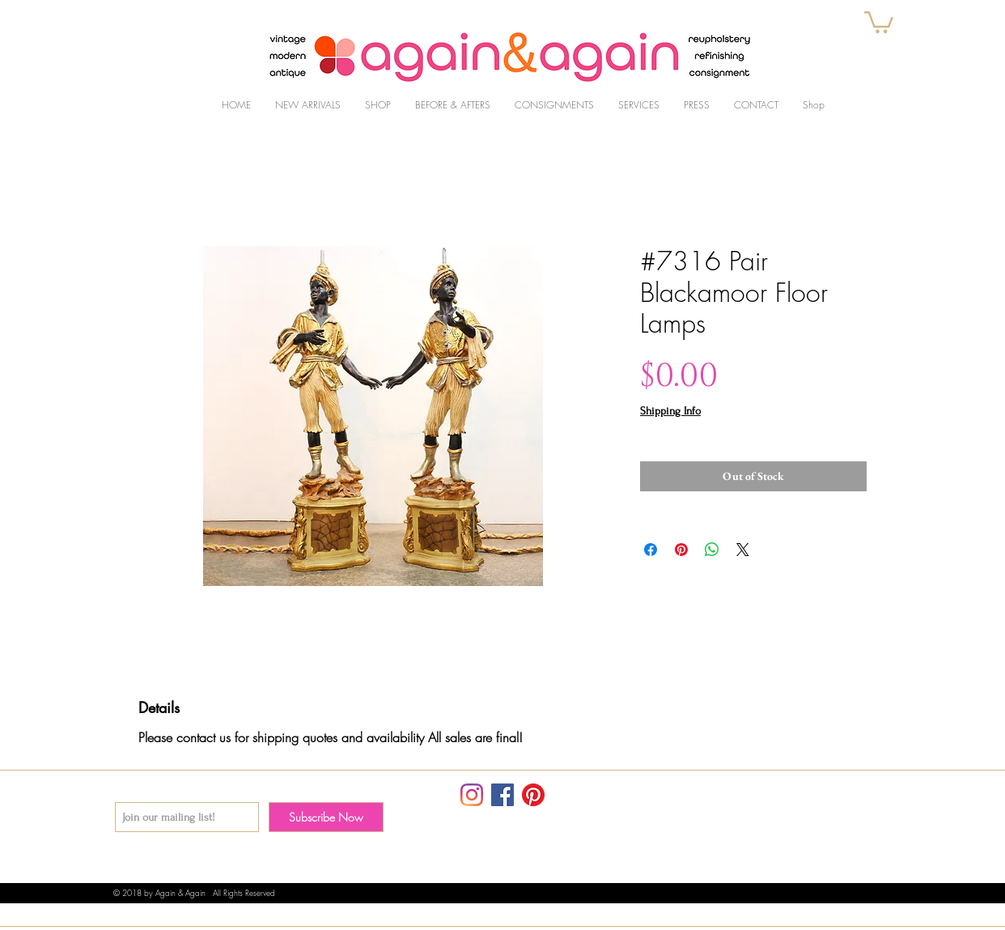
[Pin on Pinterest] (681, 549)
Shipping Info (670, 411)
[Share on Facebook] (650, 549)
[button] (878, 21)
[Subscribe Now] (326, 817)
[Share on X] (743, 549)
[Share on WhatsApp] (712, 549)
